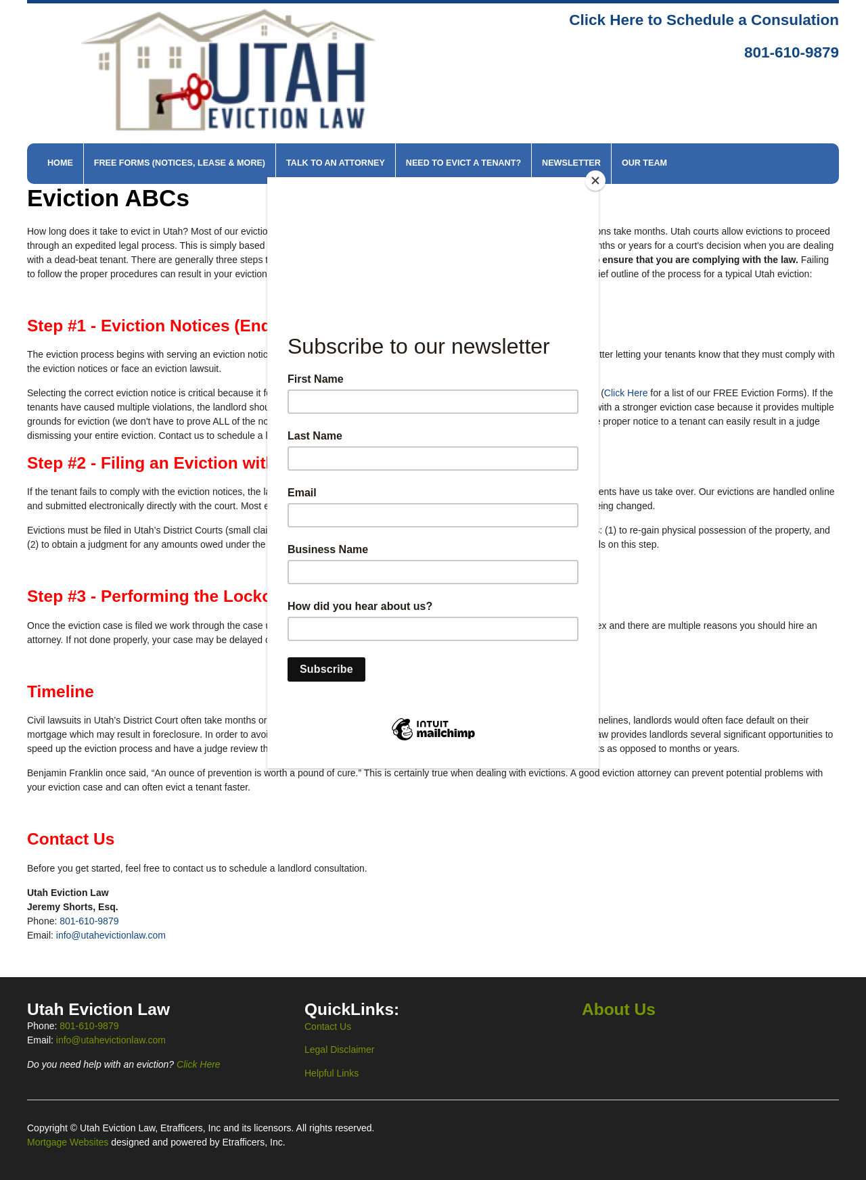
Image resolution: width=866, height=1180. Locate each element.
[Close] (595, 180)
